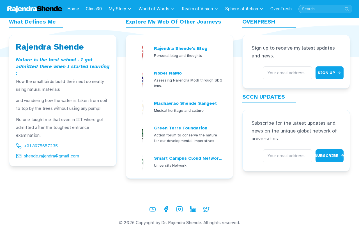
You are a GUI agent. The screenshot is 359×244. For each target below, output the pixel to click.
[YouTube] (152, 209)
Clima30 (94, 8)
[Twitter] (206, 209)
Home (73, 8)
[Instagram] (179, 209)
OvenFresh (281, 8)
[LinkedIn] (193, 209)
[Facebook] (166, 209)
